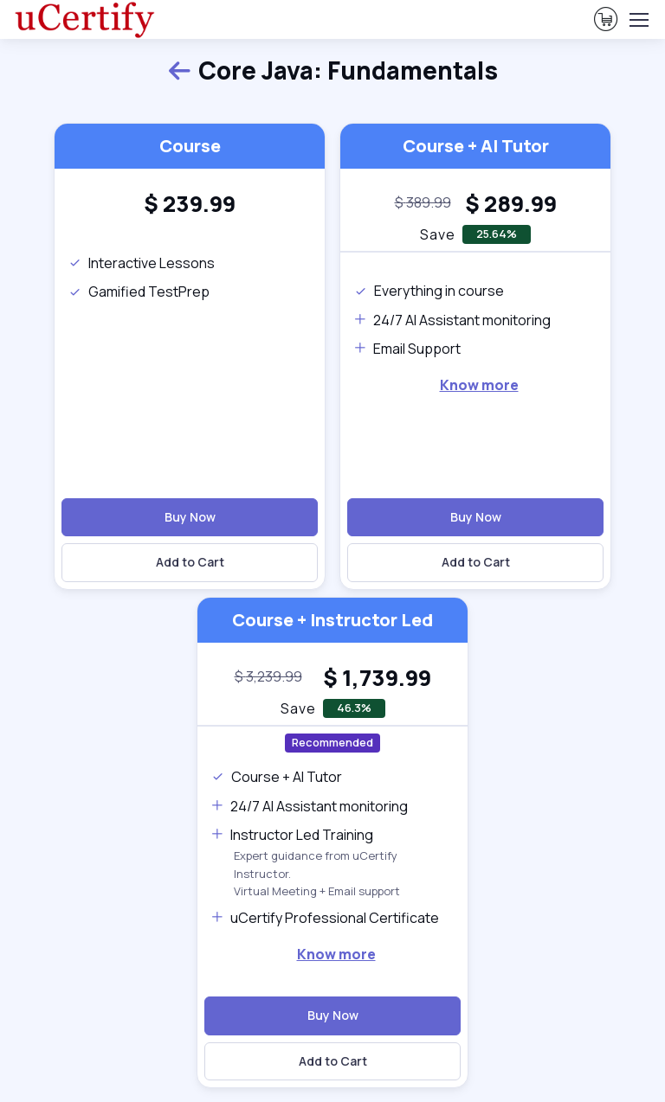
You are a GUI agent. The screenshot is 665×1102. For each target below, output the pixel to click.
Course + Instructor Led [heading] (332, 619)
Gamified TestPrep (139, 291)
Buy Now (190, 517)
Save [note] (437, 234)
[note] (423, 203)
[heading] (190, 203)
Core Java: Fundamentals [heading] (332, 71)
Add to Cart (190, 562)
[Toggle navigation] (638, 19)
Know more (479, 384)
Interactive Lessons (141, 262)
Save (298, 708)
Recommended (332, 742)
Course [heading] (190, 145)
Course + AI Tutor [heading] (476, 145)
